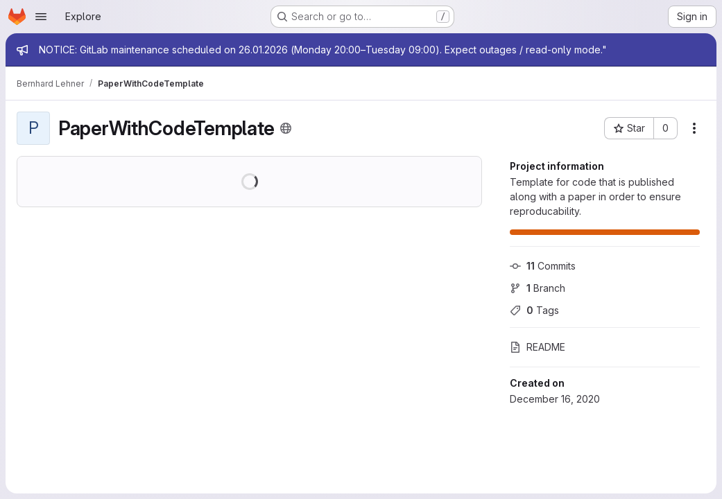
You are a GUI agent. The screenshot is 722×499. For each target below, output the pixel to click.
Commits (543, 266)
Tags (534, 310)
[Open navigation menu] (41, 17)
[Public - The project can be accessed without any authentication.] (285, 128)
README (537, 347)
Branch (537, 288)
